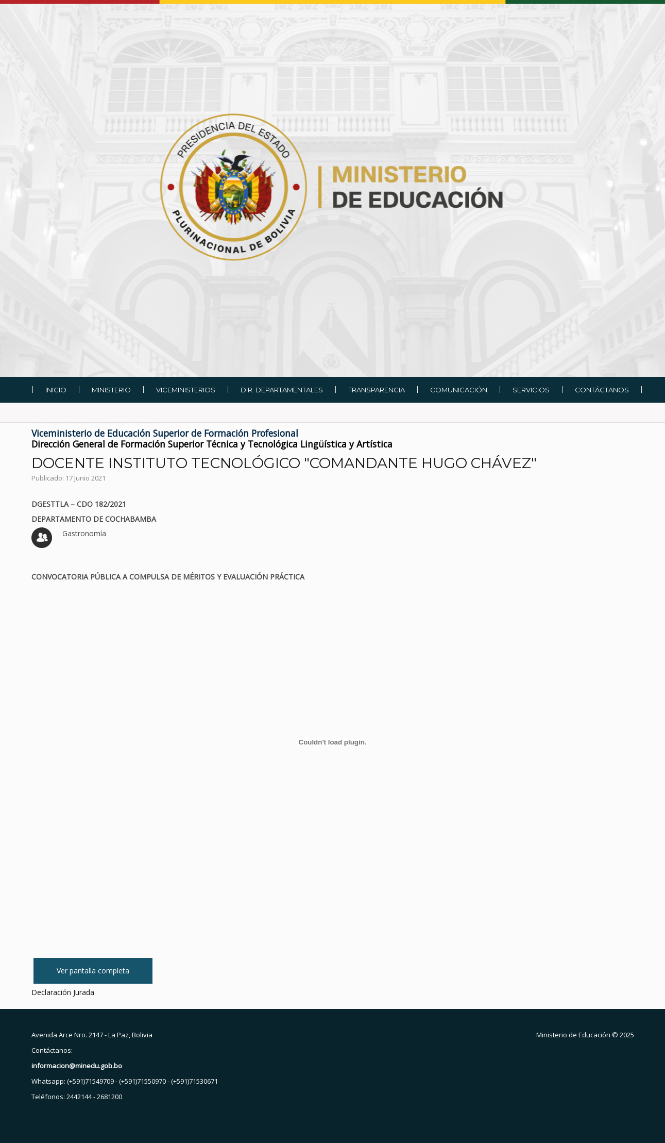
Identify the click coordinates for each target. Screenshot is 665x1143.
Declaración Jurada (62, 992)
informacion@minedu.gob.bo (76, 1065)
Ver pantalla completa (93, 970)
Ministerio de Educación (573, 1034)
